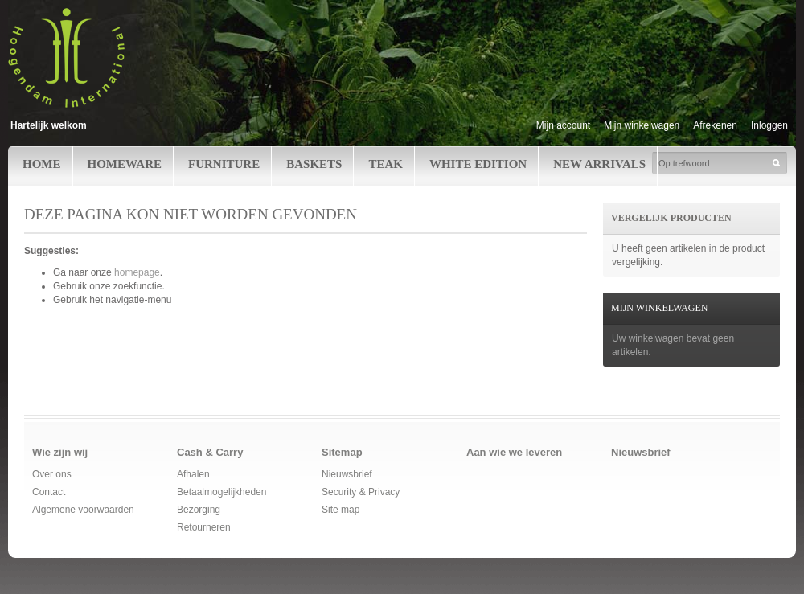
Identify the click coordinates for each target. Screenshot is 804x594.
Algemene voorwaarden (83, 509)
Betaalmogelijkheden (221, 492)
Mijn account (563, 125)
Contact (48, 492)
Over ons (52, 474)
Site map (340, 509)
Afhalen (193, 474)
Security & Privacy (361, 492)
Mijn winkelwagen (641, 125)
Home (42, 164)
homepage (137, 272)
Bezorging (198, 509)
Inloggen (769, 125)
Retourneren (204, 527)
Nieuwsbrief (347, 474)
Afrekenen (715, 125)
